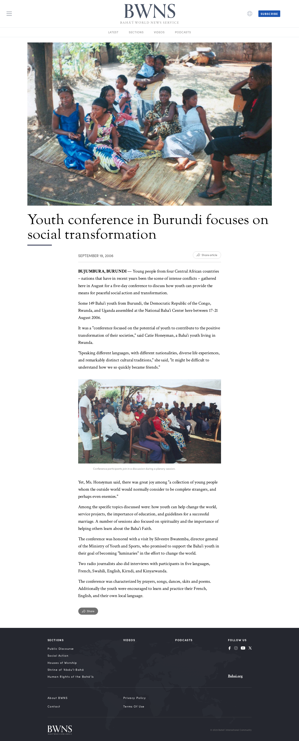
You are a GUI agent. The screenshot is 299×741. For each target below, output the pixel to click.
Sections (136, 32)
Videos (159, 32)
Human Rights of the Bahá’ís (71, 677)
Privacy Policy (134, 698)
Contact (54, 706)
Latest (113, 32)
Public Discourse (61, 649)
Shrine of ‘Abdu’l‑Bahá (66, 670)
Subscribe (269, 14)
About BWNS (58, 698)
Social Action (58, 655)
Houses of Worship (62, 663)
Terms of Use (133, 706)
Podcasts (183, 32)
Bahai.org (235, 676)
